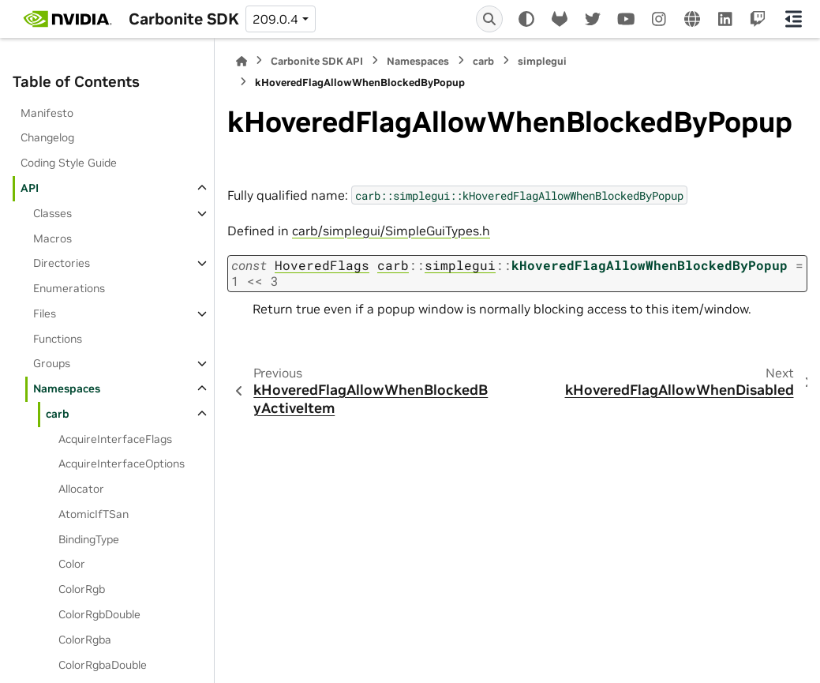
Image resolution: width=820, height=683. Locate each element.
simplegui (542, 61)
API (30, 188)
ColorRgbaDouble (102, 665)
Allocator (81, 489)
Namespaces (66, 388)
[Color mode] (526, 19)
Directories (61, 263)
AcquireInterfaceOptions (121, 463)
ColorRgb (81, 589)
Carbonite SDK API (317, 61)
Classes (52, 213)
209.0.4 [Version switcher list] (275, 19)
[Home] (241, 61)
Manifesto (47, 113)
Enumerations (69, 288)
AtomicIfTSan (93, 514)
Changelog (47, 137)
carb (57, 414)
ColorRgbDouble (99, 614)
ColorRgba (84, 639)
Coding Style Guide (69, 163)
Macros (52, 238)
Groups (51, 363)
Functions (57, 339)
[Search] (489, 19)
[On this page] (793, 19)
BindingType (88, 539)
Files (44, 313)
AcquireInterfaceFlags (115, 439)
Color (71, 564)
